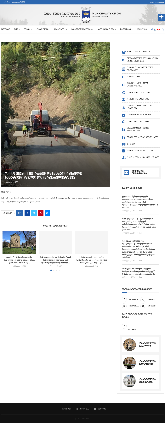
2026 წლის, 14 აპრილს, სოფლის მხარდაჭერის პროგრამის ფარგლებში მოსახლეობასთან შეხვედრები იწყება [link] (139, 271)
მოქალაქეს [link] (59, 29)
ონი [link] (16, 29)
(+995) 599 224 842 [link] (157, 2)
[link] (161, 17)
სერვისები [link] (125, 29)
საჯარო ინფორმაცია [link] (81, 29)
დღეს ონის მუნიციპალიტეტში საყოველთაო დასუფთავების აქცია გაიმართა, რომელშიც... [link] (19, 260)
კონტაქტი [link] (141, 29)
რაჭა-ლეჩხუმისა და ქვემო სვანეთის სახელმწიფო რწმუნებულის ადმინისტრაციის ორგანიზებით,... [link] (55, 260)
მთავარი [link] (5, 29)
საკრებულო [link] (42, 29)
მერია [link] (27, 29)
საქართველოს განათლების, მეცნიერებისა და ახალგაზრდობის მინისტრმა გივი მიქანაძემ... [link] (91, 260)
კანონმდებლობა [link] (105, 29)
